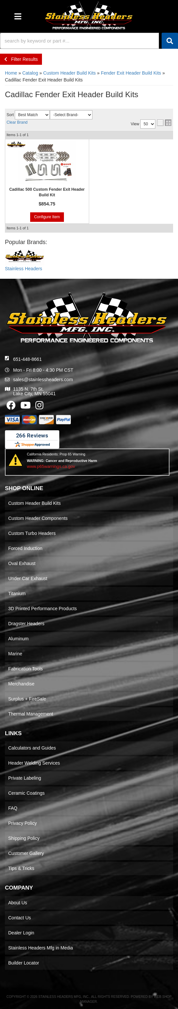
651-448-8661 (27, 359)
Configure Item (47, 217)
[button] (89, 41)
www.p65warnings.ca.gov (51, 466)
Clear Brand (17, 122)
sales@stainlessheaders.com (43, 379)
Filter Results (21, 59)
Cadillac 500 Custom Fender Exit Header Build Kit (47, 192)
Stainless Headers (23, 268)
